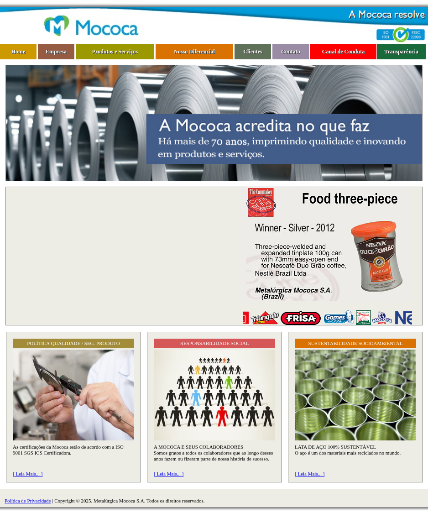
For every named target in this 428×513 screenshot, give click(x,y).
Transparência (401, 51)
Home (18, 51)
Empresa (56, 51)
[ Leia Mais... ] (27, 473)
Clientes (252, 51)
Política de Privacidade (28, 500)
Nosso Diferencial (194, 51)
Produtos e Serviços (115, 51)
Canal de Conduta (343, 51)
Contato (290, 51)
